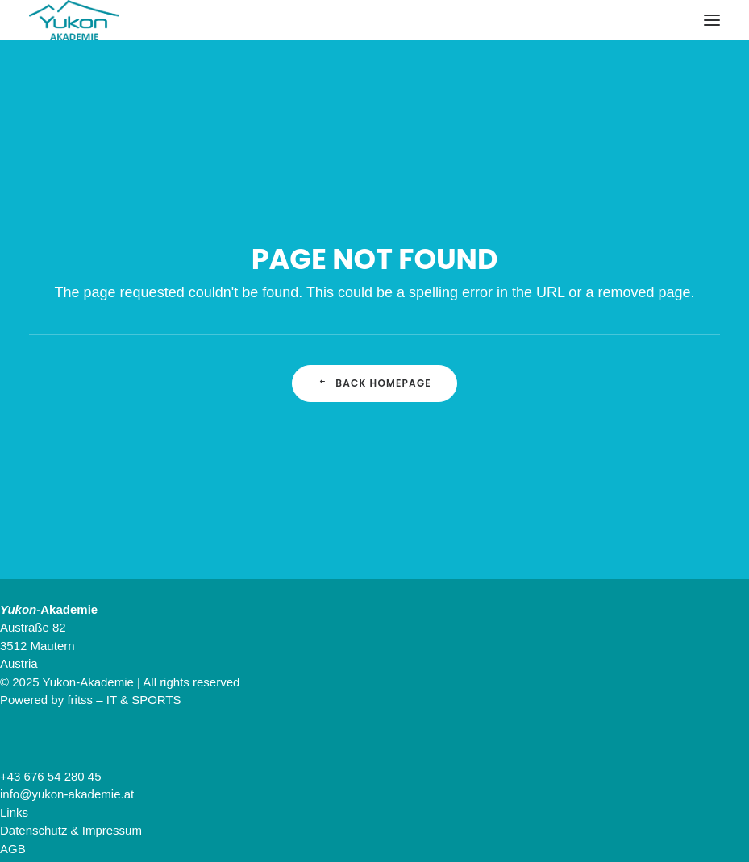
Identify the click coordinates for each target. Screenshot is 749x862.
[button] (712, 20)
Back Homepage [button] (374, 383)
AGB (13, 849)
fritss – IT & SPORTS (124, 700)
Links (14, 812)
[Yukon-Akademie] (74, 20)
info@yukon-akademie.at (67, 794)
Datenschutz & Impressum (71, 830)
